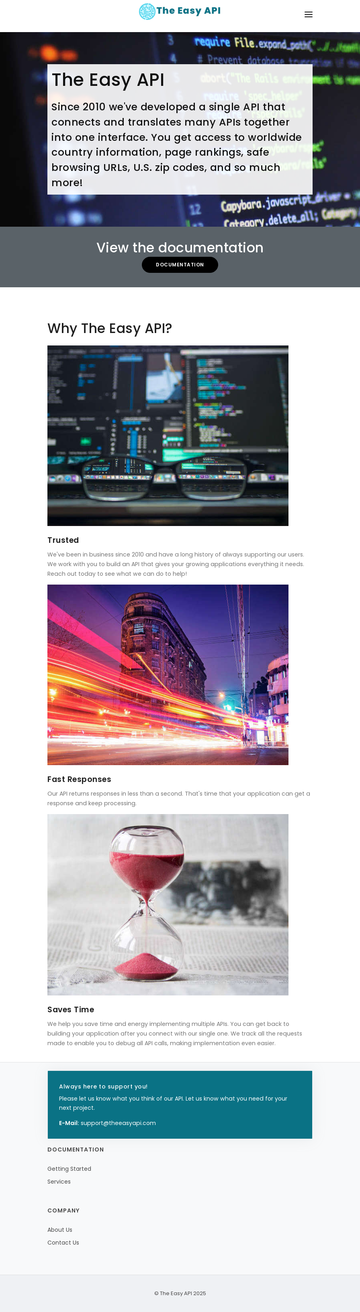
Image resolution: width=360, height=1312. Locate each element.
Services (59, 1182)
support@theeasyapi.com (118, 1123)
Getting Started (69, 1169)
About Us (59, 1230)
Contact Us (63, 1243)
